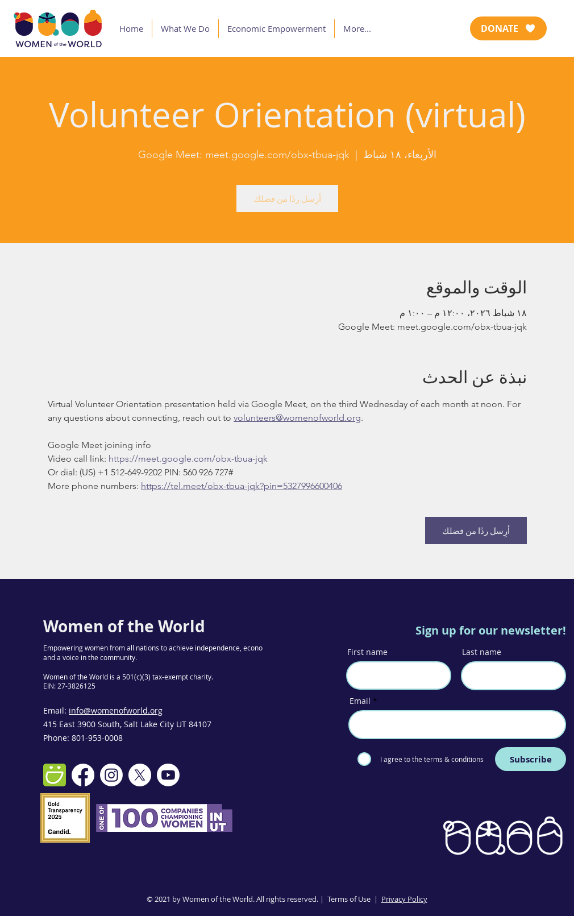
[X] (139, 775)
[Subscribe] (530, 759)
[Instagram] (111, 775)
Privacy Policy (404, 899)
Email (360, 701)
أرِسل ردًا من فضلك (287, 199)
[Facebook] (83, 775)
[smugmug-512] (54, 775)
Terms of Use (349, 899)
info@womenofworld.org (116, 710)
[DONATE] (508, 28)
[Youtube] (168, 775)
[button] (185, 28)
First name (367, 652)
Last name (481, 652)
